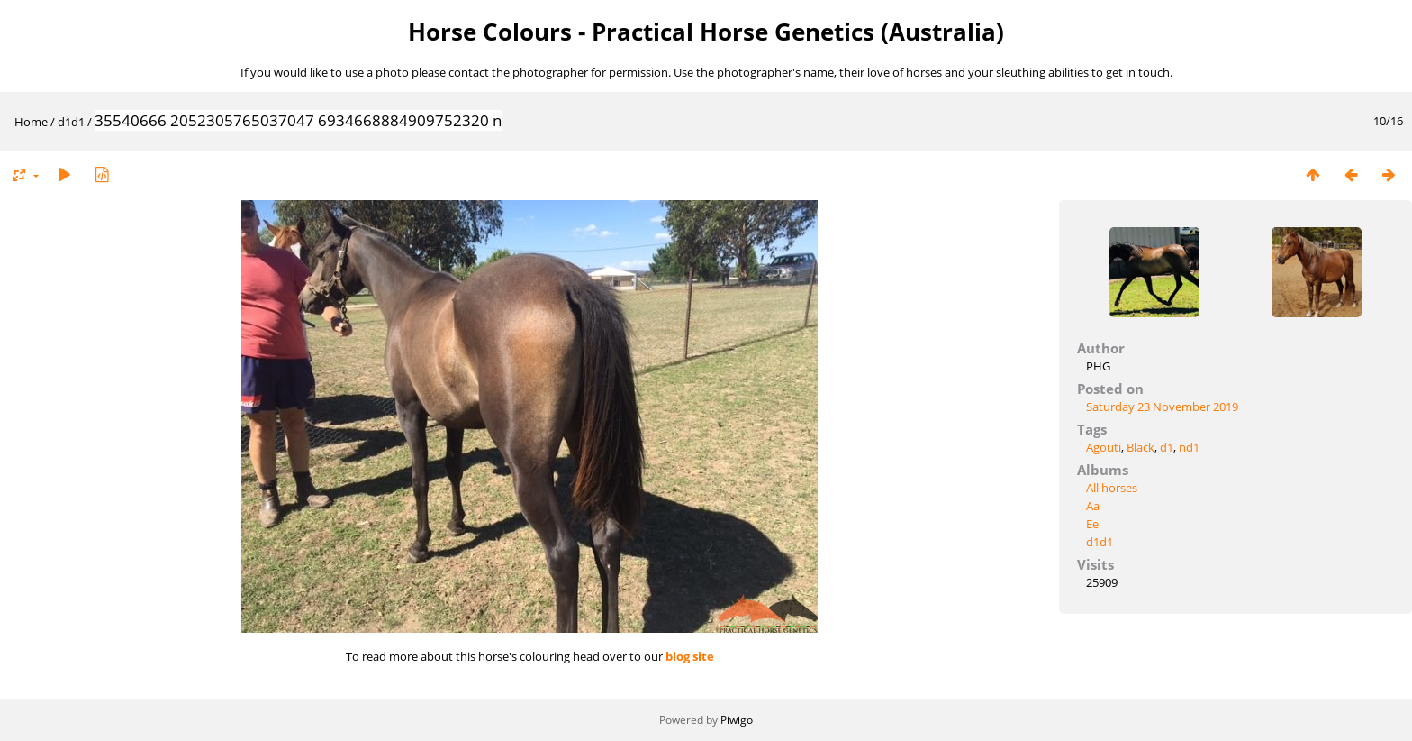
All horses (1111, 488)
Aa (1093, 506)
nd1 (1189, 447)
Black (1140, 447)
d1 (1166, 447)
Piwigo (736, 719)
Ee (1092, 524)
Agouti (1103, 447)
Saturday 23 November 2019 (1162, 406)
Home (31, 122)
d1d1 (71, 122)
